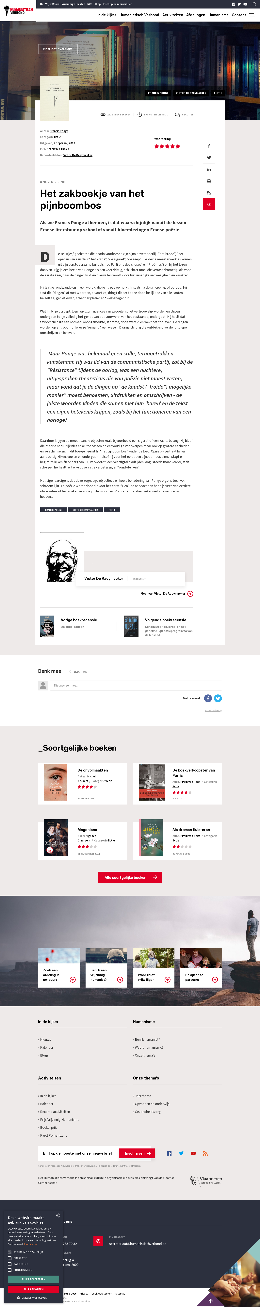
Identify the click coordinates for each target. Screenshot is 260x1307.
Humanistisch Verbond (139, 15)
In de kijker (106, 15)
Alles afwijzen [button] (34, 1289)
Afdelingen (195, 15)
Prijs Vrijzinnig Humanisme (58, 1119)
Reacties (187, 114)
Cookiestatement (101, 1294)
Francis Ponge (59, 131)
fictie (57, 137)
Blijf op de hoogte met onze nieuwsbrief (97, 1153)
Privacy (84, 1294)
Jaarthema (142, 1096)
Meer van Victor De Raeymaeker (163, 593)
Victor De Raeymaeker (77, 155)
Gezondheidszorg (147, 1111)
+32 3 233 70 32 (65, 1244)
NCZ (89, 4)
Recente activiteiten (54, 1111)
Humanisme (218, 15)
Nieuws (44, 1039)
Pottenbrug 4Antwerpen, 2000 (66, 1262)
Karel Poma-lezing (52, 1135)
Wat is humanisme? (148, 1047)
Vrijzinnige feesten (73, 4)
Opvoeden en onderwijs (151, 1103)
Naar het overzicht (58, 49)
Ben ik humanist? (146, 1039)
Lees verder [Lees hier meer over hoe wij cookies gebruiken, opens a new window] (31, 1244)
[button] (33, 1297)
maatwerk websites (80, 1301)
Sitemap (120, 1294)
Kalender (45, 1047)
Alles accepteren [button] (34, 1279)
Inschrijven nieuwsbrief (117, 4)
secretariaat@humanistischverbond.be (137, 1244)
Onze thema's (144, 1055)
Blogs (43, 1055)
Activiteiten (172, 15)
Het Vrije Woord (49, 4)
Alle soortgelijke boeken (125, 877)
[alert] (33, 1257)
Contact (239, 15)
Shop (97, 4)
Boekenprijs (47, 1127)
